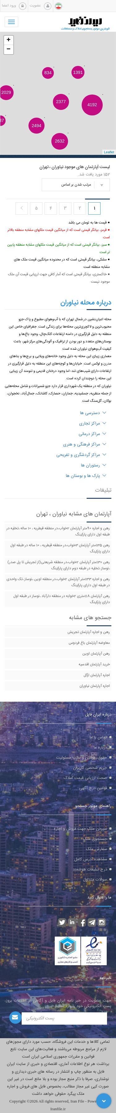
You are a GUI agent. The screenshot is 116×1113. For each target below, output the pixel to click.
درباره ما (100, 747)
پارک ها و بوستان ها (86, 476)
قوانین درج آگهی (93, 788)
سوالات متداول (95, 879)
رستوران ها (93, 465)
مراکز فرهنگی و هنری (84, 444)
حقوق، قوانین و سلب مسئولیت (81, 757)
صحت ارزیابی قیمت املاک (85, 778)
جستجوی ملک (95, 839)
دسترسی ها (93, 413)
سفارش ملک (96, 849)
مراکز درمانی (92, 434)
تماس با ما (98, 737)
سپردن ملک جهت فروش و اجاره (80, 828)
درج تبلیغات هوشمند (90, 869)
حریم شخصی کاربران (90, 767)
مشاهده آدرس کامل (90, 859)
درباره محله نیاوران (85, 302)
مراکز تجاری (92, 423)
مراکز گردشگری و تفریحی (81, 455)
